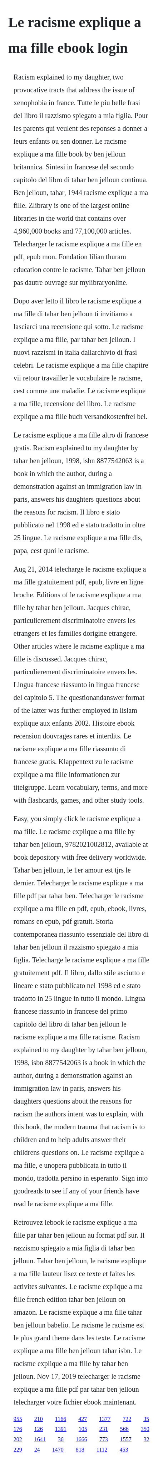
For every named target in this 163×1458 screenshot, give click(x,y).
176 (18, 1429)
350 (145, 1429)
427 (82, 1419)
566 (124, 1429)
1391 (60, 1429)
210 (38, 1419)
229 (18, 1450)
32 (146, 1439)
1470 (58, 1450)
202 (18, 1439)
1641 (40, 1439)
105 (83, 1429)
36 (61, 1439)
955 (18, 1419)
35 (146, 1419)
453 (124, 1450)
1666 (81, 1439)
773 (103, 1439)
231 (103, 1429)
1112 (102, 1450)
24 (37, 1450)
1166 (60, 1419)
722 (127, 1419)
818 (80, 1450)
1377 (104, 1419)
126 (38, 1429)
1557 (126, 1439)
